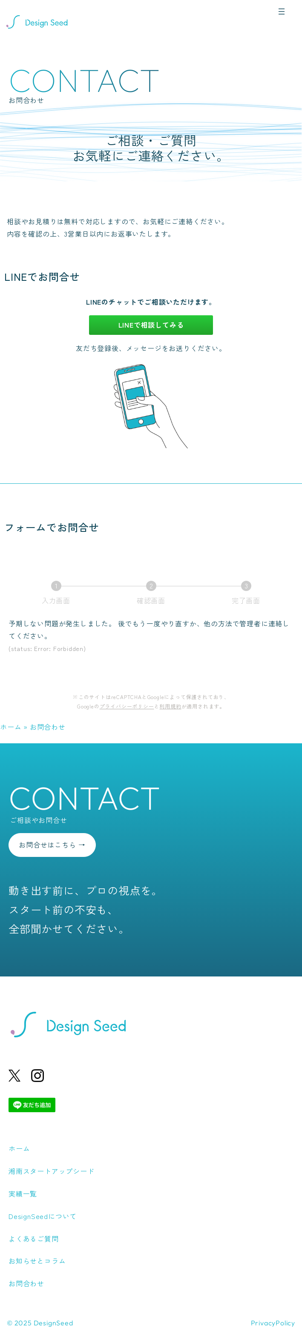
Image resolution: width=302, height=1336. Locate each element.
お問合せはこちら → (52, 844)
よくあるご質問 (34, 1238)
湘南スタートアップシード (52, 1171)
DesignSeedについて (43, 1216)
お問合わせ (26, 1283)
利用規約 (170, 706)
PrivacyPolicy (273, 1323)
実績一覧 (23, 1193)
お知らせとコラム (37, 1261)
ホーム (10, 727)
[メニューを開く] (281, 11)
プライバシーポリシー (127, 706)
